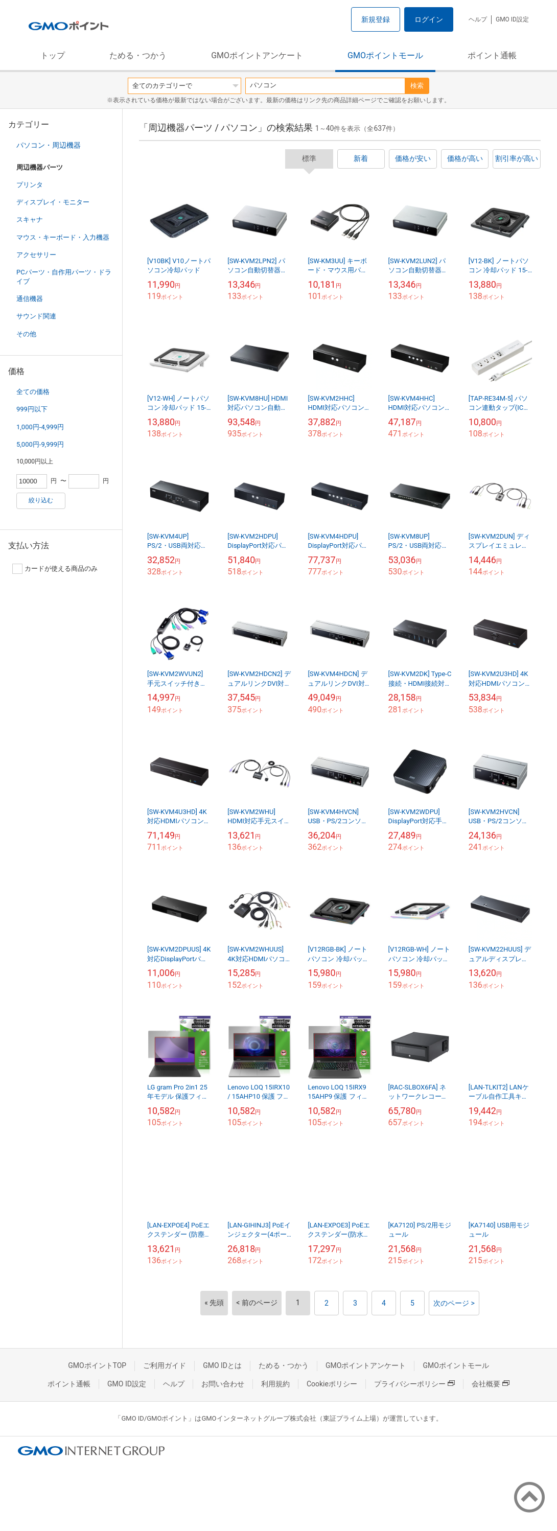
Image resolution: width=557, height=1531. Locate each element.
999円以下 (32, 409)
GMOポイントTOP (97, 1365)
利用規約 (275, 1384)
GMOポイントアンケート (257, 55)
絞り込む (41, 500)
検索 (417, 85)
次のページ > (454, 1303)
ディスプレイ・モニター (52, 202)
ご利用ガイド (164, 1365)
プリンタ (29, 185)
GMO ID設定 (512, 19)
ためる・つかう (138, 55)
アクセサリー (36, 255)
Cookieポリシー (332, 1384)
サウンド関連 (36, 316)
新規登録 (375, 19)
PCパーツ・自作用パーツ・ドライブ (63, 276)
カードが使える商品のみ (55, 569)
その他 (26, 334)
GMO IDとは (222, 1365)
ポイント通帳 (492, 55)
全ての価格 (33, 392)
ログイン (428, 19)
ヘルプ (478, 19)
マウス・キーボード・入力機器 (62, 237)
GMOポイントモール (385, 55)
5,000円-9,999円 (40, 444)
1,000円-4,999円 (40, 427)
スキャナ (29, 219)
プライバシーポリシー (414, 1384)
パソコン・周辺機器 (48, 145)
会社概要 (490, 1384)
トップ (52, 55)
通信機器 (29, 299)
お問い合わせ (222, 1384)
